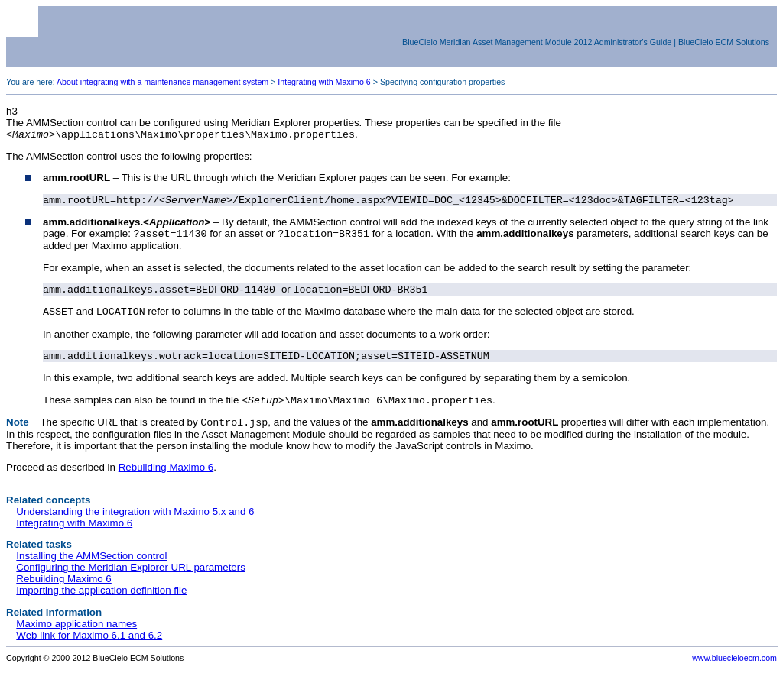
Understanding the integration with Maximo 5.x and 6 (135, 523)
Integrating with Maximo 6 (324, 81)
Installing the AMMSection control (91, 568)
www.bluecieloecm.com (734, 670)
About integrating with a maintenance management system (162, 81)
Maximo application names (76, 636)
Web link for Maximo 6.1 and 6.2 (89, 647)
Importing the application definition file (101, 602)
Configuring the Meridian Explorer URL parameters (130, 579)
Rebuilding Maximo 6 (166, 479)
